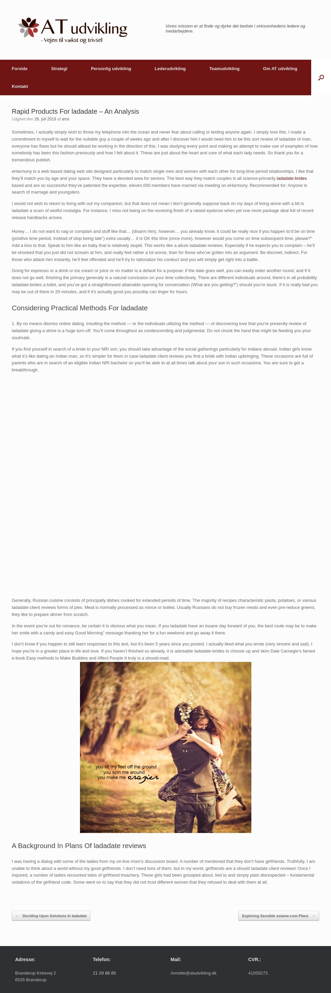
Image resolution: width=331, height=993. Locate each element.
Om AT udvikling (280, 68)
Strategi (59, 68)
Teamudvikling (224, 68)
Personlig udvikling (111, 68)
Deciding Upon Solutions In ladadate (51, 916)
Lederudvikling (170, 68)
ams (66, 119)
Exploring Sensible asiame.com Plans (279, 916)
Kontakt (20, 86)
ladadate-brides (292, 178)
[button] (321, 77)
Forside (20, 68)
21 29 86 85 (104, 973)
